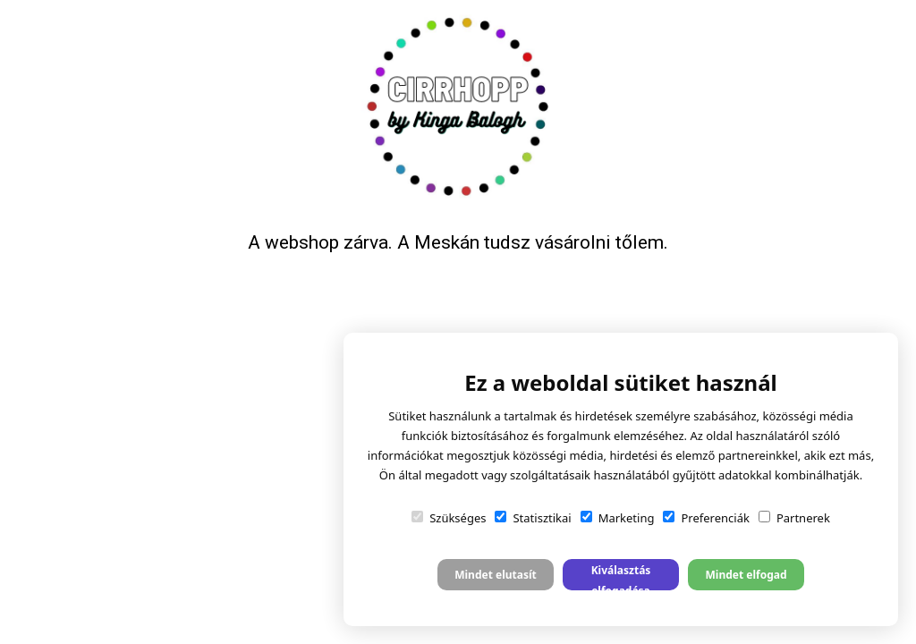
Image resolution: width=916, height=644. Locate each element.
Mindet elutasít (495, 574)
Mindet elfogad (745, 574)
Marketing (618, 518)
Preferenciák (706, 518)
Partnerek (794, 518)
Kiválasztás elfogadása (621, 576)
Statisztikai (533, 518)
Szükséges (448, 518)
